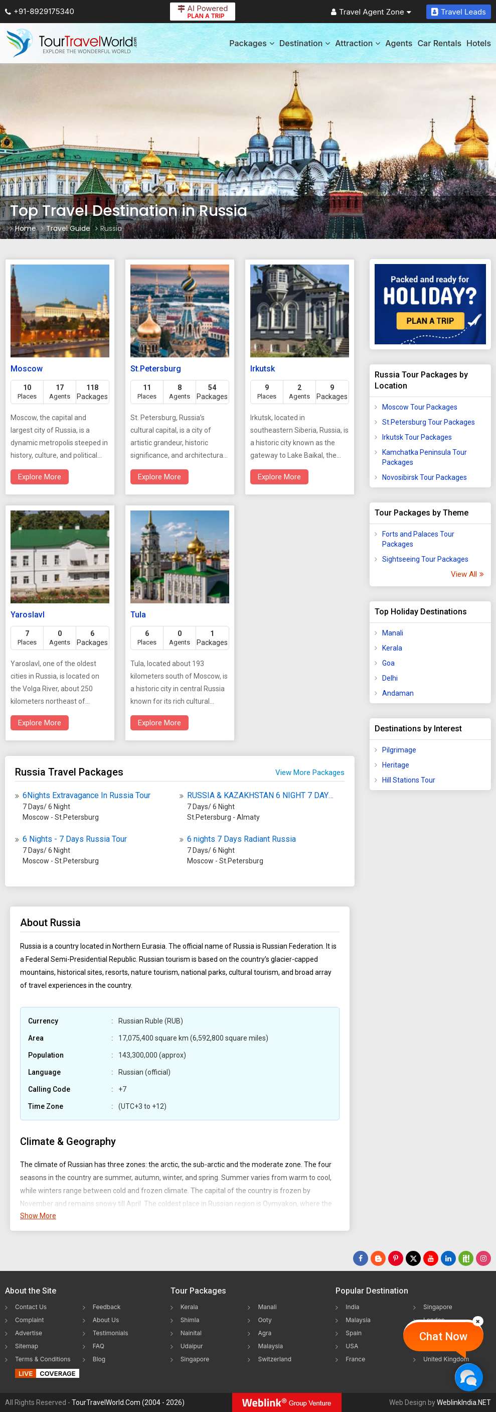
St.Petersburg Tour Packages (428, 422)
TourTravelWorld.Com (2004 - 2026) (128, 1402)
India (352, 1307)
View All (467, 574)
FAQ (98, 1346)
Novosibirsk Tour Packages (424, 477)
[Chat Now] (468, 1377)
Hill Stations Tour (408, 780)
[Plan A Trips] (430, 304)
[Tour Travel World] (71, 43)
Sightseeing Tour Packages (425, 559)
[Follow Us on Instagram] (483, 1258)
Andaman (398, 693)
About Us (106, 1320)
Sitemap (26, 1346)
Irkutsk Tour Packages (417, 437)
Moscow (27, 368)
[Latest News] (378, 1258)
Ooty (264, 1320)
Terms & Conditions (43, 1359)
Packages (251, 43)
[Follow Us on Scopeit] (465, 1258)
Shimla (190, 1320)
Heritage (395, 765)
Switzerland (274, 1359)
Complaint (29, 1320)
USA (352, 1346)
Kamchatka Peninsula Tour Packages (424, 457)
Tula (138, 614)
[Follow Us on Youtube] (430, 1258)
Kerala (392, 648)
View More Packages (310, 772)
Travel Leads (458, 12)
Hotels (478, 43)
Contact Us (31, 1307)
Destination (304, 43)
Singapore (195, 1359)
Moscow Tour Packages (419, 407)
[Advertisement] (430, 955)
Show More (38, 1216)
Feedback (107, 1307)
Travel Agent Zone (371, 12)
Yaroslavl (28, 614)
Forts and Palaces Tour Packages (418, 539)
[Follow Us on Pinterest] (395, 1258)
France (355, 1359)
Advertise (28, 1333)
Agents (398, 43)
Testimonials (110, 1333)
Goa (388, 663)
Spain (354, 1333)
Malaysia (270, 1346)
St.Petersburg (155, 368)
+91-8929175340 (39, 11)
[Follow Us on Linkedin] (448, 1258)
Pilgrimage (399, 750)
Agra (264, 1333)
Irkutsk (262, 368)
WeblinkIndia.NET (464, 1402)
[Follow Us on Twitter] (413, 1258)
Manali (392, 633)
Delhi (390, 678)
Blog (99, 1359)
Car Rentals (439, 43)
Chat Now (443, 1336)
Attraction (357, 43)
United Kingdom (446, 1359)
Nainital (191, 1333)
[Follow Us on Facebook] (360, 1258)
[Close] (477, 1321)
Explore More (39, 476)
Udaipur (192, 1346)
